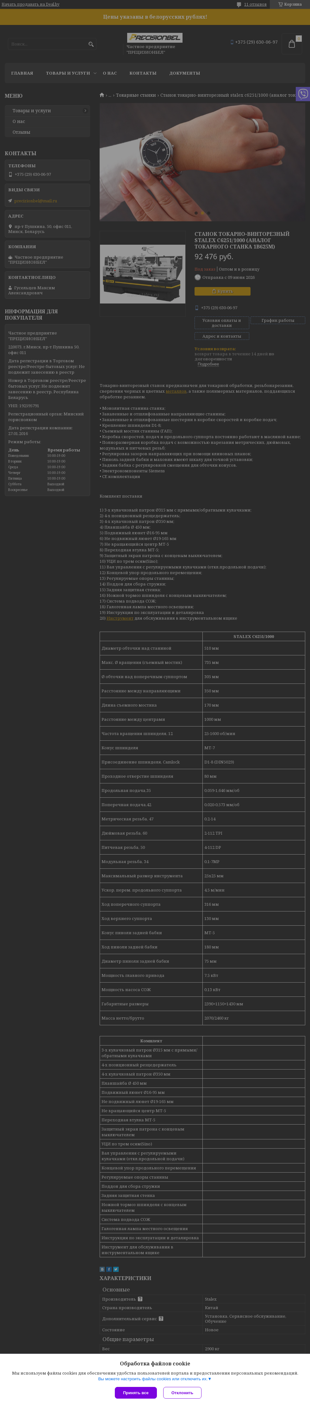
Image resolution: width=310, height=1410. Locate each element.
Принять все (136, 1392)
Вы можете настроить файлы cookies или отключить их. (153, 1378)
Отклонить (182, 1392)
